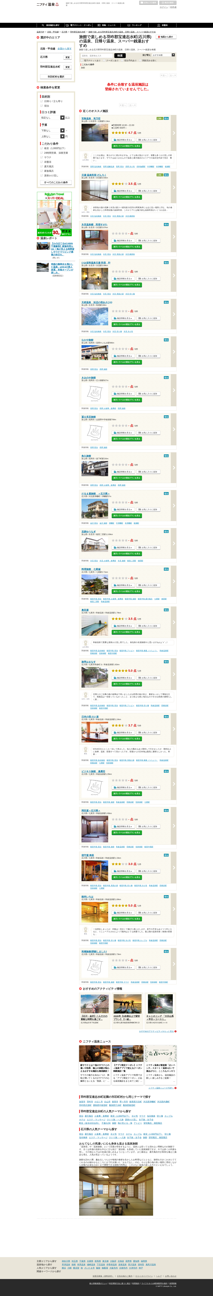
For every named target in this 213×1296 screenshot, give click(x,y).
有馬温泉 (81, 1264)
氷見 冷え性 (128, 331)
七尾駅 (157, 599)
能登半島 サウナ (122, 982)
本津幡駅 (159, 167)
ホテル (82, 1119)
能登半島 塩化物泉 (97, 651)
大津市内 (133, 1268)
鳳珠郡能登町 (129, 1105)
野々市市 (124, 1101)
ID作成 (173, 7)
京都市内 (123, 1268)
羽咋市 (90, 1101)
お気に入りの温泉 (148, 3)
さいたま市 (89, 1268)
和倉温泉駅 (105, 602)
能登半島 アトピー (127, 651)
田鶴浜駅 (93, 653)
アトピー (138, 1123)
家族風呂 (49, 171)
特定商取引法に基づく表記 (119, 1283)
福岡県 (144, 1261)
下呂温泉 (101, 1264)
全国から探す (65, 48)
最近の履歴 (167, 3)
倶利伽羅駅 (141, 167)
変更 (68, 57)
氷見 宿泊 (107, 216)
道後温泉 (122, 1264)
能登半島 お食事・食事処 (113, 599)
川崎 (69, 1268)
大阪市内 (113, 1268)
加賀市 (82, 1101)
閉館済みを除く (149, 60)
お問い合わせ (170, 1276)
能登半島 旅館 (130, 599)
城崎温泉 (91, 1264)
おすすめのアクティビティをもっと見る (156, 1031)
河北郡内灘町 (163, 1101)
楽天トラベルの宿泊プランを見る (126, 146)
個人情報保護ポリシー (98, 1283)
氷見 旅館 (121, 561)
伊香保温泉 (111, 1264)
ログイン (164, 7)
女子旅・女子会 (146, 1119)
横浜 (64, 1268)
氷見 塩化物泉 (95, 216)
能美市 (115, 1101)
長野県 (128, 1261)
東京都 (105, 1261)
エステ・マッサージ (96, 1119)
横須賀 (76, 1268)
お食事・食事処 (102, 1116)
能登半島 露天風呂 (145, 599)
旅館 (114, 1123)
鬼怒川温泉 (151, 1264)
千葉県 (82, 1261)
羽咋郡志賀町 (85, 1105)
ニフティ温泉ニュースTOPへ (161, 1088)
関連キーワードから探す (49, 1271)
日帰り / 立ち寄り (53, 101)
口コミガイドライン (144, 1276)
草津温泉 (66, 1264)
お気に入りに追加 (149, 140)
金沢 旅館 (103, 523)
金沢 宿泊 (94, 523)
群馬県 (98, 1261)
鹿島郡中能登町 (100, 1105)
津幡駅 (111, 523)
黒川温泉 (132, 1264)
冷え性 (135, 1116)
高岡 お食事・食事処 (108, 408)
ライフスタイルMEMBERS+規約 (154, 1283)
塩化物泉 (151, 1116)
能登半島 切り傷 (142, 706)
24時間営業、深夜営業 (56, 153)
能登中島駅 (112, 653)
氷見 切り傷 (130, 294)
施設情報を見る (123, 140)
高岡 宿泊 (120, 167)
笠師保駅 (102, 653)
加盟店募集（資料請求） (103, 1276)
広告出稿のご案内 (124, 1276)
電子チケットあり (92, 60)
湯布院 (141, 1264)
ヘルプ (159, 1276)
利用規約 (135, 1283)
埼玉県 (75, 1261)
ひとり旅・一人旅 (115, 1119)
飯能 (98, 1268)
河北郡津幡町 (149, 1101)
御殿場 (105, 1268)
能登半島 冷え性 (140, 886)
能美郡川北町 (135, 1101)
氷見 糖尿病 (130, 216)
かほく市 (99, 1101)
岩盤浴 (47, 162)
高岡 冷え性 (130, 167)
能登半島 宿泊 (95, 599)
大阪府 (113, 1261)
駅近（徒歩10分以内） (89, 1123)
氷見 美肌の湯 (118, 216)
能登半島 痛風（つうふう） (147, 651)
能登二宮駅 (131, 561)
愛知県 (136, 1261)
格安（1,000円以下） (120, 1116)
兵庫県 (90, 1261)
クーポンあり (112, 60)
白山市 (107, 1101)
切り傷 (160, 1116)
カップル (168, 1116)
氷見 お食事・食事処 (108, 561)
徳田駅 (140, 561)
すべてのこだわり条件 (56, 182)
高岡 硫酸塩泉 (108, 167)
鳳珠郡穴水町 (115, 1105)
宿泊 (81, 1116)
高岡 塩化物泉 (95, 167)
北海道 (121, 1261)
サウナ (142, 1116)
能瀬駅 (167, 167)
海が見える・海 (125, 1123)
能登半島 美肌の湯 (127, 760)
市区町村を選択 (56, 76)
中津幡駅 (150, 167)
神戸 (141, 1268)
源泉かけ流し (131, 1119)
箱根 (74, 1264)
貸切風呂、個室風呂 (152, 1123)
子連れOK (106, 1123)
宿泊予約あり (130, 60)
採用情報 (172, 1283)
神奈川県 (66, 1261)
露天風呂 (89, 1116)
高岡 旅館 (103, 369)
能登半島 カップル (140, 940)
